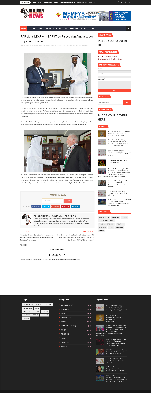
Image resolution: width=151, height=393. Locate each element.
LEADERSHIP (66, 45)
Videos (92, 28)
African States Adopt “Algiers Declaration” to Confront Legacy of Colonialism (119, 133)
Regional (74, 28)
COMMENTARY (104, 217)
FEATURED (115, 217)
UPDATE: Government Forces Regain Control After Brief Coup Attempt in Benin (116, 352)
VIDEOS (101, 231)
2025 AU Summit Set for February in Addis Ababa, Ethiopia (117, 193)
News (41, 28)
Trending (32, 28)
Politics (50, 28)
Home (23, 28)
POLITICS (78, 45)
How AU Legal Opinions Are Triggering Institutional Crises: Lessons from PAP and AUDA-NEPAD (68, 2)
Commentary (62, 28)
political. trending (107, 224)
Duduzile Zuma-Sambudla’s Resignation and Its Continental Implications (116, 369)
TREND (111, 227)
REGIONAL (102, 227)
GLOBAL (59, 45)
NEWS (73, 45)
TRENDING (85, 45)
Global (84, 28)
